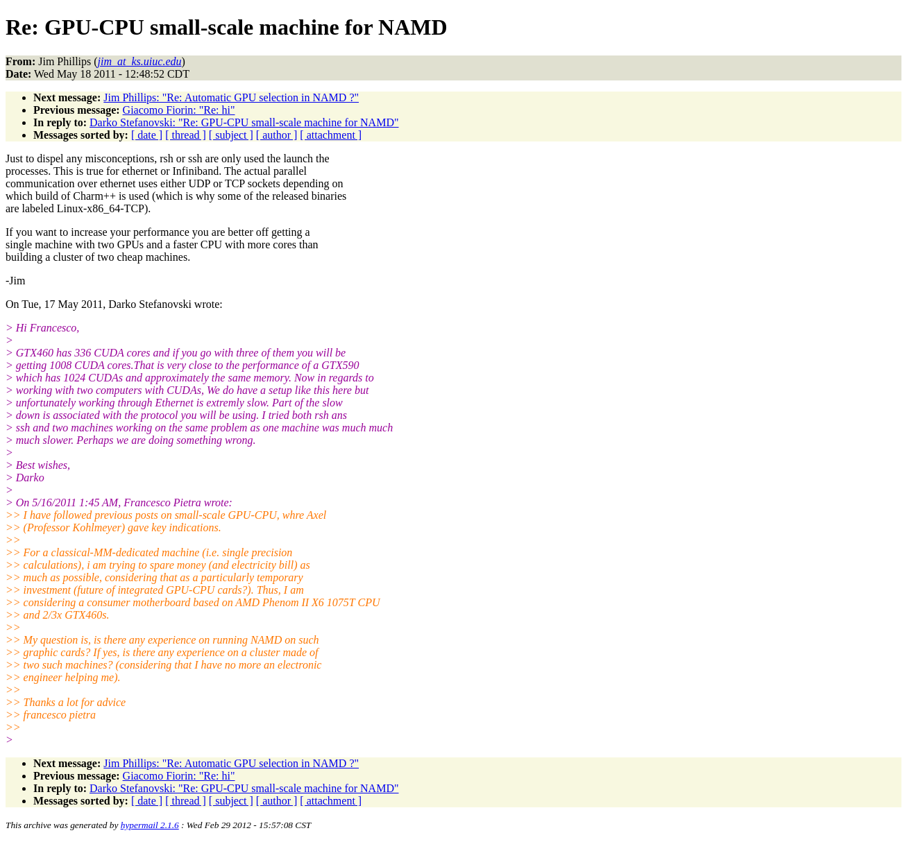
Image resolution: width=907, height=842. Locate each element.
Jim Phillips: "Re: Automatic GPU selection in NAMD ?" (231, 97)
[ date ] (146, 135)
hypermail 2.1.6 (150, 825)
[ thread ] (185, 135)
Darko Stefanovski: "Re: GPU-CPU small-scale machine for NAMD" (244, 122)
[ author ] (277, 135)
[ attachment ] (331, 135)
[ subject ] (231, 135)
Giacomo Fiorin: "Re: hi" (179, 110)
